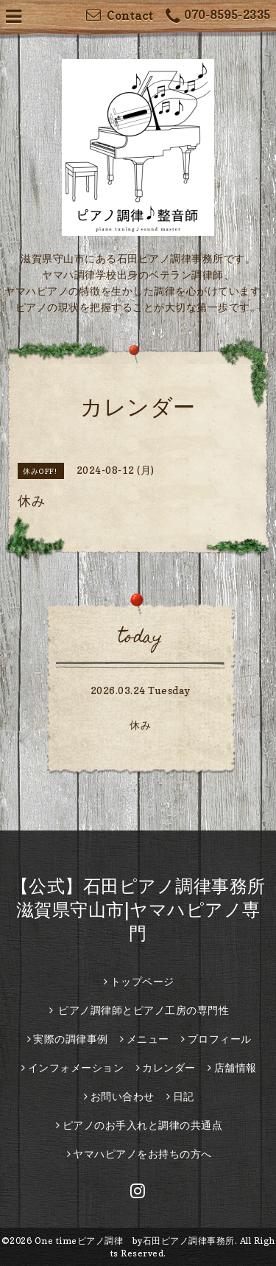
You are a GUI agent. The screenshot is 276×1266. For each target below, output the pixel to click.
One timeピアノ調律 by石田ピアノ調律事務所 (135, 1240)
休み (140, 724)
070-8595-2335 (218, 16)
